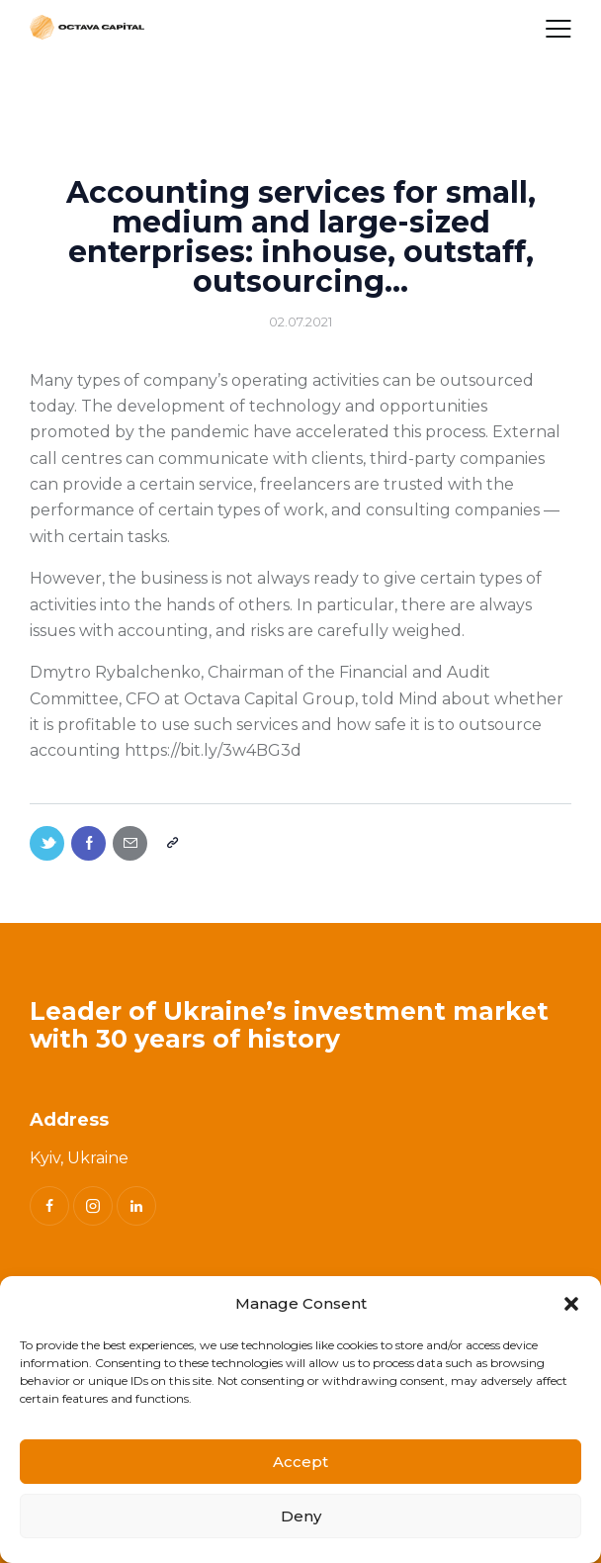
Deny (301, 1516)
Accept (300, 1461)
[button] (571, 1304)
